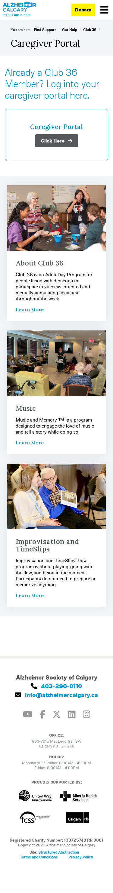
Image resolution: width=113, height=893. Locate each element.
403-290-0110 (56, 686)
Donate (83, 10)
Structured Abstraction (58, 852)
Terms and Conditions (39, 857)
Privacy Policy (80, 857)
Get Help (69, 29)
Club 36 (89, 29)
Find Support (45, 29)
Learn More (30, 309)
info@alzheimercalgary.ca (56, 694)
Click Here (56, 141)
